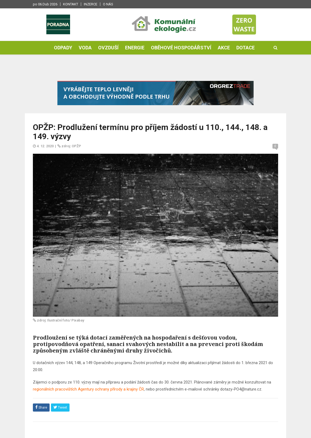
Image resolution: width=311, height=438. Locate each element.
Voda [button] (85, 47)
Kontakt (70, 4)
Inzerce (90, 4)
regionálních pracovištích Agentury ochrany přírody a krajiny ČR (88, 389)
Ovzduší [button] (108, 47)
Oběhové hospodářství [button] (181, 47)
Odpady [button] (63, 47)
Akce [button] (224, 47)
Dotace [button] (245, 47)
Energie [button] (134, 47)
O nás (108, 4)
